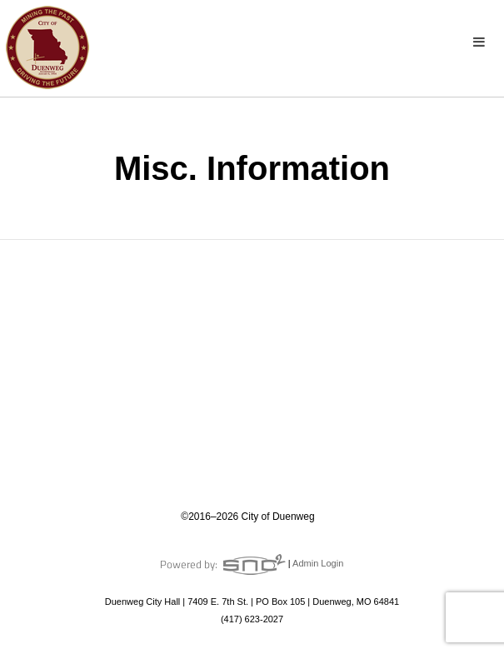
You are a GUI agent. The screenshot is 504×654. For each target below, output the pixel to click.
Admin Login (317, 563)
